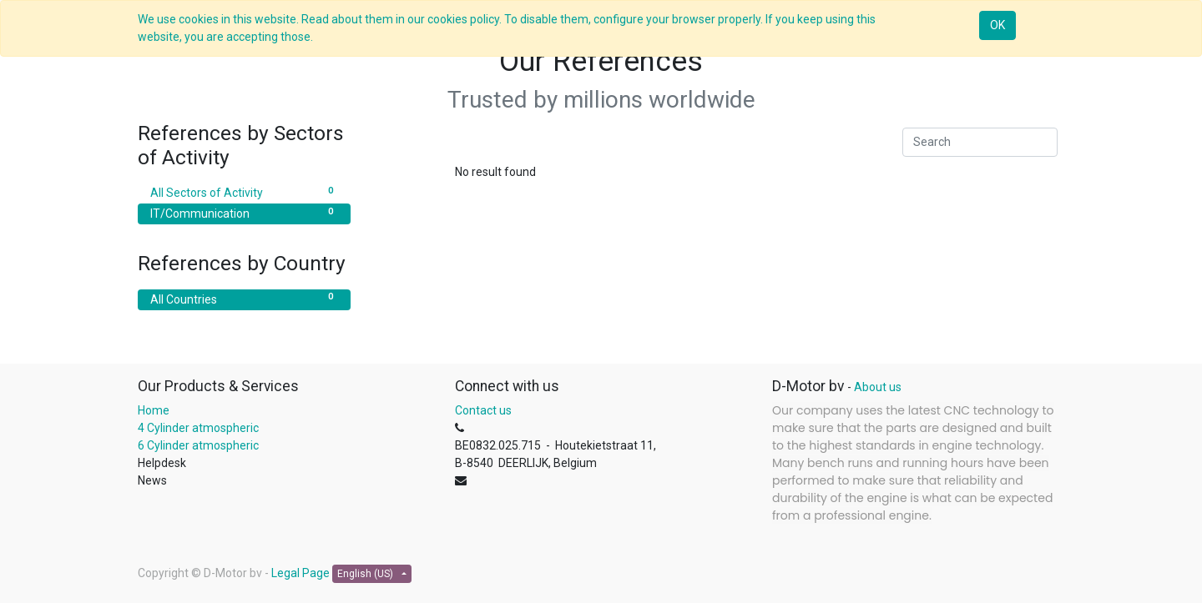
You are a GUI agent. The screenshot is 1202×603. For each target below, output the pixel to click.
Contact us (483, 410)
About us (878, 387)
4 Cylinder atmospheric (198, 428)
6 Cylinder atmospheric (199, 445)
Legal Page (300, 573)
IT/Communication (244, 212)
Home (153, 410)
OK (997, 25)
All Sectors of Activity (244, 191)
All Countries (244, 298)
